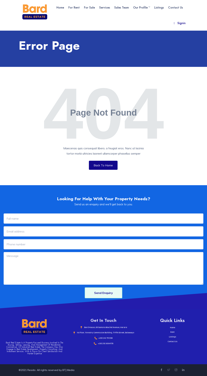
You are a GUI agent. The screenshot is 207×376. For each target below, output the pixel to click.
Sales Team (121, 7)
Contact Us (175, 7)
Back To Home (103, 165)
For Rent (74, 7)
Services (104, 7)
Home (60, 7)
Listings (159, 7)
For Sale (89, 7)
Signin (179, 23)
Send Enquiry (103, 293)
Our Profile (141, 7)
